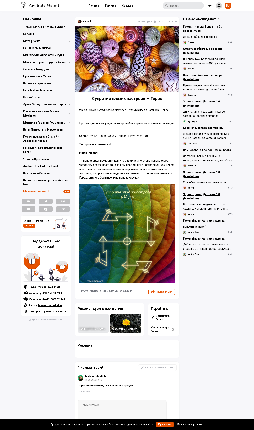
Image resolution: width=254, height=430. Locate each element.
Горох (84, 290)
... (175, 391)
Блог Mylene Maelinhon (38, 90)
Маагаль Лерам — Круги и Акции (44, 62)
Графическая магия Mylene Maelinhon (41, 113)
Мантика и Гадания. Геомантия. (44, 122)
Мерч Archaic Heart (36, 191)
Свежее (127, 5)
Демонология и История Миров (44, 27)
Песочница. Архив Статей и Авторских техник (41, 139)
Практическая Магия (37, 76)
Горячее (110, 5)
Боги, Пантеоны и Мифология (43, 129)
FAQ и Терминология (37, 48)
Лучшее (93, 5)
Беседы (28, 34)
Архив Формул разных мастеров (44, 104)
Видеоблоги (31, 97)
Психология (98, 290)
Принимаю (164, 424)
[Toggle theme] (210, 5)
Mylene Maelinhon (97, 376)
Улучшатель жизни (120, 290)
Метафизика (31, 41)
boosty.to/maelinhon (50, 305)
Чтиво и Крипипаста (36, 159)
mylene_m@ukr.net (49, 287)
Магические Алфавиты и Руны (43, 55)
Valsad (87, 21)
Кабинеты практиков (37, 83)
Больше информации (189, 424)
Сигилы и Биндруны (36, 69)
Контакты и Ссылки (36, 173)
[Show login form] (219, 5)
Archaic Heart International (40, 166)
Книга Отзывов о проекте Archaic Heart (45, 182)
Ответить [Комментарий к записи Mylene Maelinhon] (84, 391)
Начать (29, 225)
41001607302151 (52, 293)
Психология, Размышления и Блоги (42, 150)
